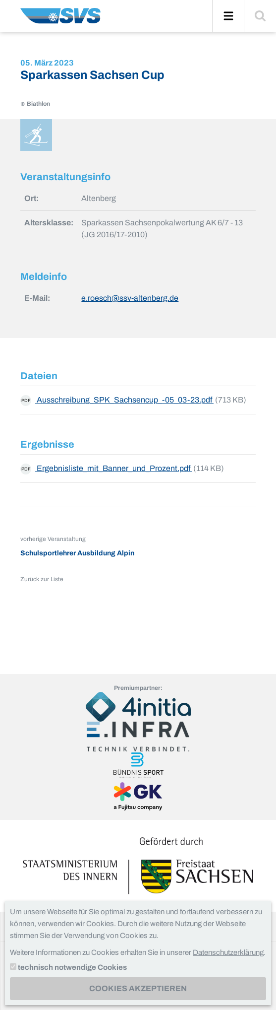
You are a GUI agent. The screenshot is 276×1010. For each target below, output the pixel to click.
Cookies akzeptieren (138, 988)
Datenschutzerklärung (228, 952)
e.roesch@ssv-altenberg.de (129, 298)
